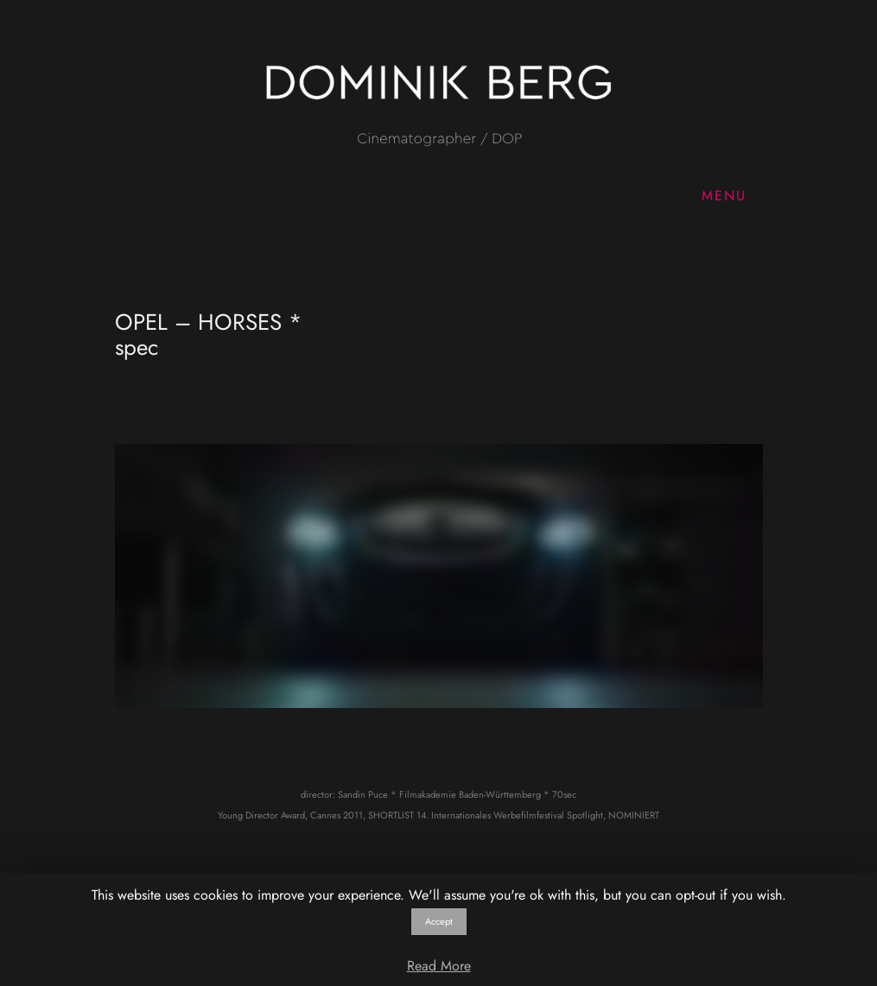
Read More (439, 966)
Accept (439, 921)
